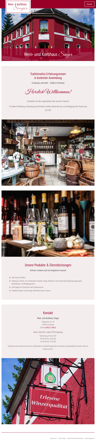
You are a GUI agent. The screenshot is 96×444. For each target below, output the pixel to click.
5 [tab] (53, 255)
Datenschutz (62, 438)
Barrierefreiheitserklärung (75, 438)
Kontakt (89, 4)
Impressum (53, 438)
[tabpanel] (48, 153)
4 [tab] (52, 184)
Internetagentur (89, 438)
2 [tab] (48, 184)
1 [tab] (46, 184)
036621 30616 (51, 327)
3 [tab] (50, 184)
